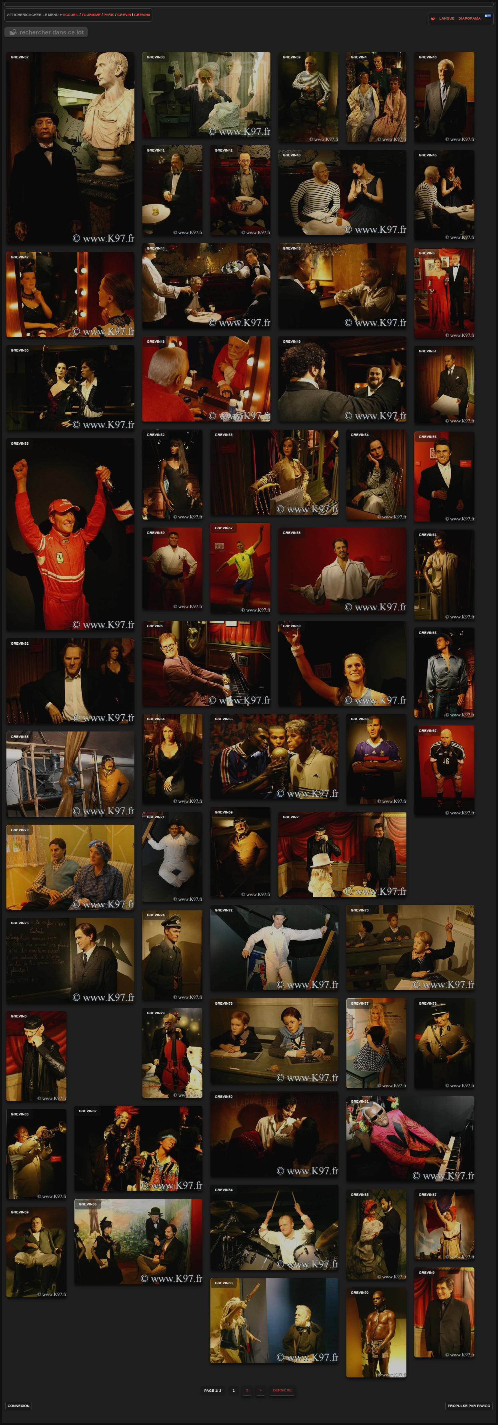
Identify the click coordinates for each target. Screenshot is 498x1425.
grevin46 (342, 285)
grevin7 (342, 854)
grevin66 (376, 759)
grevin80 (274, 1134)
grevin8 (36, 1056)
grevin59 (172, 568)
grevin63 (444, 672)
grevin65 (274, 756)
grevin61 (444, 575)
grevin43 (342, 192)
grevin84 (274, 1227)
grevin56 (444, 477)
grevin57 (240, 568)
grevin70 (70, 867)
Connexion (19, 1406)
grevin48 (206, 379)
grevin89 (36, 1252)
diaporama (469, 18)
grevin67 (444, 770)
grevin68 (70, 774)
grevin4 (142, 15)
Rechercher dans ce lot (52, 32)
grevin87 (444, 1224)
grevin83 (36, 1154)
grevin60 (342, 663)
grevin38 (206, 94)
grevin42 (240, 190)
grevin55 (70, 534)
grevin (124, 15)
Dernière (282, 1390)
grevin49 (342, 379)
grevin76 (274, 1040)
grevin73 (410, 947)
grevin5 (444, 293)
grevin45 (444, 195)
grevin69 (240, 852)
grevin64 (172, 759)
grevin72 (274, 947)
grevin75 (70, 960)
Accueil (71, 15)
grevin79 (172, 1053)
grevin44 (206, 285)
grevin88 (274, 1320)
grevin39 (308, 97)
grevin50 (70, 387)
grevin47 (70, 294)
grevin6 (206, 663)
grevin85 (376, 1234)
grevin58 (342, 570)
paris (109, 15)
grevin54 (376, 475)
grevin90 (376, 1332)
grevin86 (138, 1241)
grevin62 (70, 680)
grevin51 (444, 385)
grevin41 (172, 190)
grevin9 (444, 1312)
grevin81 (410, 1138)
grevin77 (376, 1043)
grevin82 (138, 1148)
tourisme (91, 15)
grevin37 (70, 148)
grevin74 (172, 955)
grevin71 (172, 857)
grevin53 (274, 472)
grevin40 (444, 97)
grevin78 (444, 1043)
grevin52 (172, 475)
